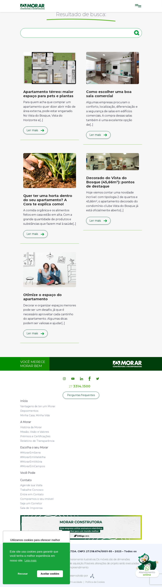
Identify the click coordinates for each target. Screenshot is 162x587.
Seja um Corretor (31, 503)
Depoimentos (29, 410)
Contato (26, 480)
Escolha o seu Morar (34, 447)
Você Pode (27, 472)
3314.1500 (79, 386)
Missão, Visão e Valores (34, 431)
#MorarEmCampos (32, 466)
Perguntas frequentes (81, 395)
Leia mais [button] (30, 560)
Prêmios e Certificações (35, 436)
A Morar (25, 422)
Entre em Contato (32, 494)
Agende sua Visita (31, 485)
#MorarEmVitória (31, 461)
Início (24, 401)
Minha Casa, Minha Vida (35, 415)
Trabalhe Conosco (32, 489)
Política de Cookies (95, 582)
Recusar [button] (23, 573)
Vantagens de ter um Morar (37, 406)
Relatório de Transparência (37, 440)
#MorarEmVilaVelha (32, 457)
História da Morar (31, 427)
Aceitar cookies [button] (50, 573)
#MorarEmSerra (30, 452)
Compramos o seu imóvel (36, 498)
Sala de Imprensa (31, 508)
